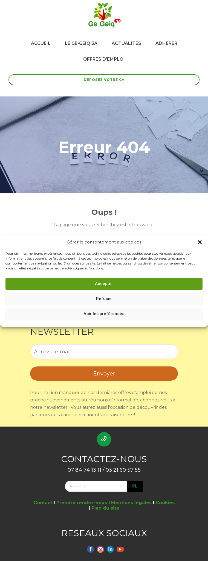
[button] (200, 242)
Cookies (165, 502)
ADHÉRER (166, 43)
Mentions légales (131, 502)
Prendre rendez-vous (81, 502)
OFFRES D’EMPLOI (104, 59)
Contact (43, 502)
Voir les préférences (104, 313)
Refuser (104, 298)
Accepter (104, 283)
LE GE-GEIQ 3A (81, 43)
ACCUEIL (41, 43)
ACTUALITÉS (126, 43)
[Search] (135, 486)
